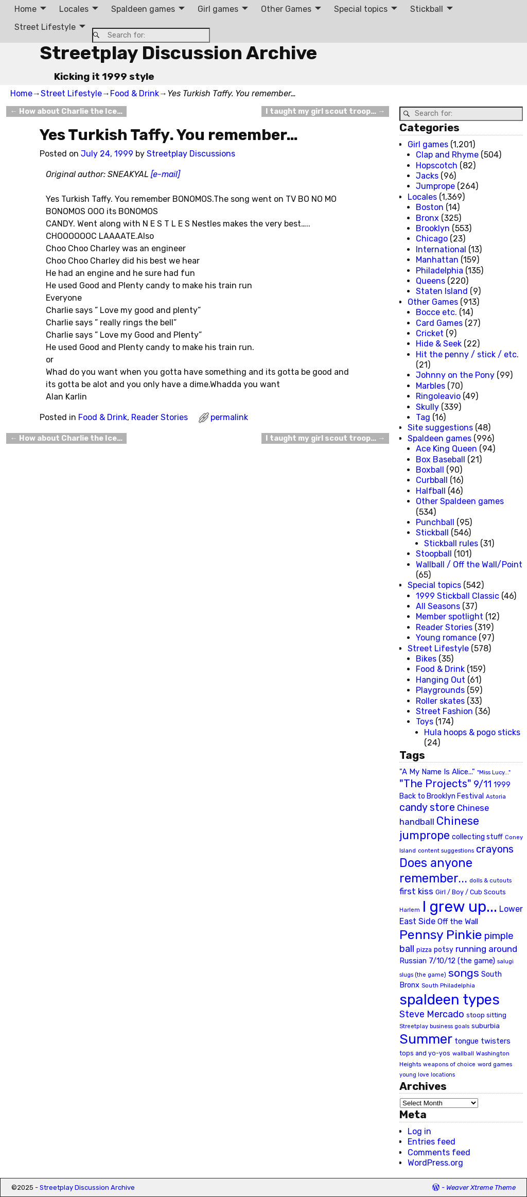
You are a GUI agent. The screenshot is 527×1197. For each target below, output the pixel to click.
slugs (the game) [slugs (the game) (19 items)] (422, 974)
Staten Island (442, 291)
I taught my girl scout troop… (325, 111)
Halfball (431, 491)
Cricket (430, 333)
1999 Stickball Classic (457, 596)
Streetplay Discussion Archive (178, 53)
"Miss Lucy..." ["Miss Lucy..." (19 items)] (494, 772)
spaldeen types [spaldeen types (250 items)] (449, 999)
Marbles (430, 386)
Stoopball (434, 554)
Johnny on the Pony (455, 375)
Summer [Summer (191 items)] (425, 1039)
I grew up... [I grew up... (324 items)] (459, 906)
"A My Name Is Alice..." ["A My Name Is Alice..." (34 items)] (437, 771)
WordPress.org (435, 1163)
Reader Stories (159, 417)
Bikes (426, 659)
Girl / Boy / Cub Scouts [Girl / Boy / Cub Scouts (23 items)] (470, 892)
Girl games (218, 9)
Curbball (432, 480)
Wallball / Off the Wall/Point (469, 564)
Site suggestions (440, 427)
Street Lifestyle (45, 27)
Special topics (361, 9)
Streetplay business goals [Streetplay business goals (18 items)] (434, 1026)
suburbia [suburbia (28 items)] (485, 1025)
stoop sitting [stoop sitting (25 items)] (486, 1015)
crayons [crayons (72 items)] (495, 849)
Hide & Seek (439, 344)
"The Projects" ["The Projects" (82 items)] (435, 783)
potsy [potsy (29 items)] (443, 949)
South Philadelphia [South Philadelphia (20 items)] (448, 985)
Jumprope (435, 186)
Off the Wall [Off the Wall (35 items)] (457, 921)
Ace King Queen (446, 449)
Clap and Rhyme (447, 155)
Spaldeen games (143, 9)
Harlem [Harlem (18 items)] (409, 910)
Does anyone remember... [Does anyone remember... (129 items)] (435, 871)
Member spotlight (449, 616)
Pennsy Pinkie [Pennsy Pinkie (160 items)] (440, 934)
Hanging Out (440, 680)
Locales (74, 9)
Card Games (439, 323)
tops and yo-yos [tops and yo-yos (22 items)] (424, 1053)
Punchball (435, 522)
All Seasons (438, 606)
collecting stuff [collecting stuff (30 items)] (477, 836)
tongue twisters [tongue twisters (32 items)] (482, 1041)
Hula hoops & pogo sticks (472, 732)
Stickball (426, 9)
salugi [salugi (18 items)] (505, 961)
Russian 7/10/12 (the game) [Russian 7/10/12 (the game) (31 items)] (447, 961)
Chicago (432, 239)
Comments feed (439, 1152)
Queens (430, 281)
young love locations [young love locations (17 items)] (427, 1074)
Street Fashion (444, 711)
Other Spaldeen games (460, 501)
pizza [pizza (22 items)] (424, 949)
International (441, 249)
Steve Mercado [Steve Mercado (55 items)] (431, 1014)
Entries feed (431, 1142)
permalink (229, 417)
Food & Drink (134, 93)
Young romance (446, 638)
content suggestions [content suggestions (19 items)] (446, 850)
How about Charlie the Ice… (66, 111)
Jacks (427, 176)
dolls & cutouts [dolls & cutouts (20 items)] (490, 880)
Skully (427, 407)
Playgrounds (440, 690)
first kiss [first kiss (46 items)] (416, 891)
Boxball (430, 470)
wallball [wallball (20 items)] (463, 1053)
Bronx (427, 218)
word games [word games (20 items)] (495, 1064)
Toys (424, 721)
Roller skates (440, 701)
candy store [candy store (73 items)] (427, 807)
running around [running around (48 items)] (486, 949)
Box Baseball (440, 459)
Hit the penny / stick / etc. (467, 354)
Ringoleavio (438, 396)
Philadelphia (439, 270)
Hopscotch (437, 165)
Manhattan (437, 260)
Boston (430, 207)
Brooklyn (433, 228)
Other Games (286, 9)
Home (25, 9)
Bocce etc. (436, 312)
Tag (423, 417)
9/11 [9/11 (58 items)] (482, 784)
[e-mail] (165, 174)
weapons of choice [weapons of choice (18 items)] (449, 1064)
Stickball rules (451, 543)
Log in (419, 1131)
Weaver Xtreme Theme (481, 1187)
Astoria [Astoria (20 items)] (496, 796)
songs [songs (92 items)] (463, 972)
